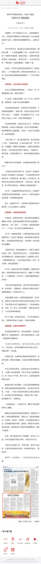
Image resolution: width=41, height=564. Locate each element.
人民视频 (35, 540)
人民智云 (5, 550)
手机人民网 (20, 540)
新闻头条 (15, 8)
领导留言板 (27, 540)
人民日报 (5, 540)
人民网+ (13, 540)
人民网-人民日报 (28, 28)
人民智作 (13, 550)
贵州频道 (8, 8)
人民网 (2, 8)
